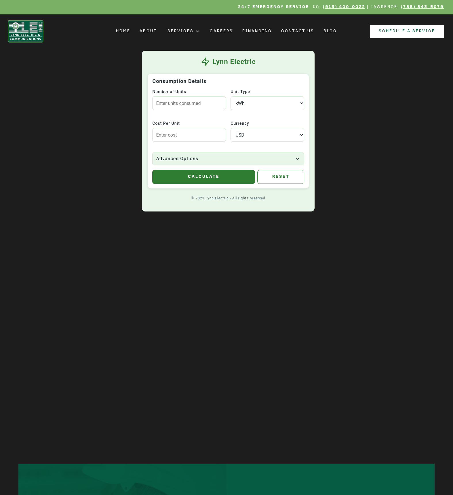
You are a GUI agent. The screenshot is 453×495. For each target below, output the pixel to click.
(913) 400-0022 (344, 7)
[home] (27, 31)
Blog (330, 31)
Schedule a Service (407, 31)
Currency (240, 123)
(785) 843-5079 (422, 7)
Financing (257, 31)
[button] (183, 31)
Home (123, 31)
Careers (221, 31)
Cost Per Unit (166, 123)
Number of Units (169, 91)
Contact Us (297, 31)
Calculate (204, 177)
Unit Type (240, 91)
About (148, 31)
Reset (281, 177)
